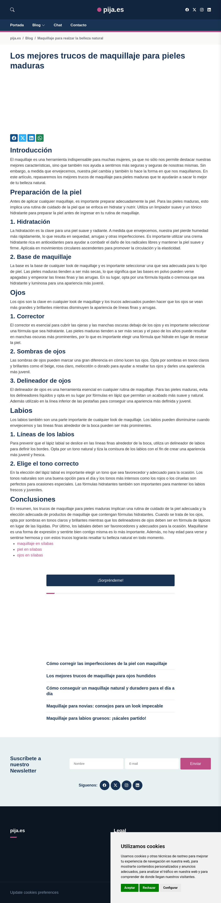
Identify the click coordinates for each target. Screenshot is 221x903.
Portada (17, 25)
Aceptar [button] (129, 887)
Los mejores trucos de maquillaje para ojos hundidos (101, 675)
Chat (58, 25)
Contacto (79, 25)
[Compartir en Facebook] (14, 138)
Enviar (195, 764)
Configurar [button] (170, 887)
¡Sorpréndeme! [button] (110, 580)
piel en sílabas (29, 549)
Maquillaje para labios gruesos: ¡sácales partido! (96, 718)
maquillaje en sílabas (35, 543)
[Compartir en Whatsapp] (40, 138)
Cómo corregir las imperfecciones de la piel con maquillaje (106, 663)
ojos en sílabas (30, 555)
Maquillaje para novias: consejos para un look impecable (104, 706)
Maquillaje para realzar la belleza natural (70, 38)
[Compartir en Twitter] (22, 138)
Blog (38, 25)
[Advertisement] (110, 104)
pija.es (110, 9)
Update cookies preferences (34, 892)
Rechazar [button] (149, 887)
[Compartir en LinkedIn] (31, 138)
